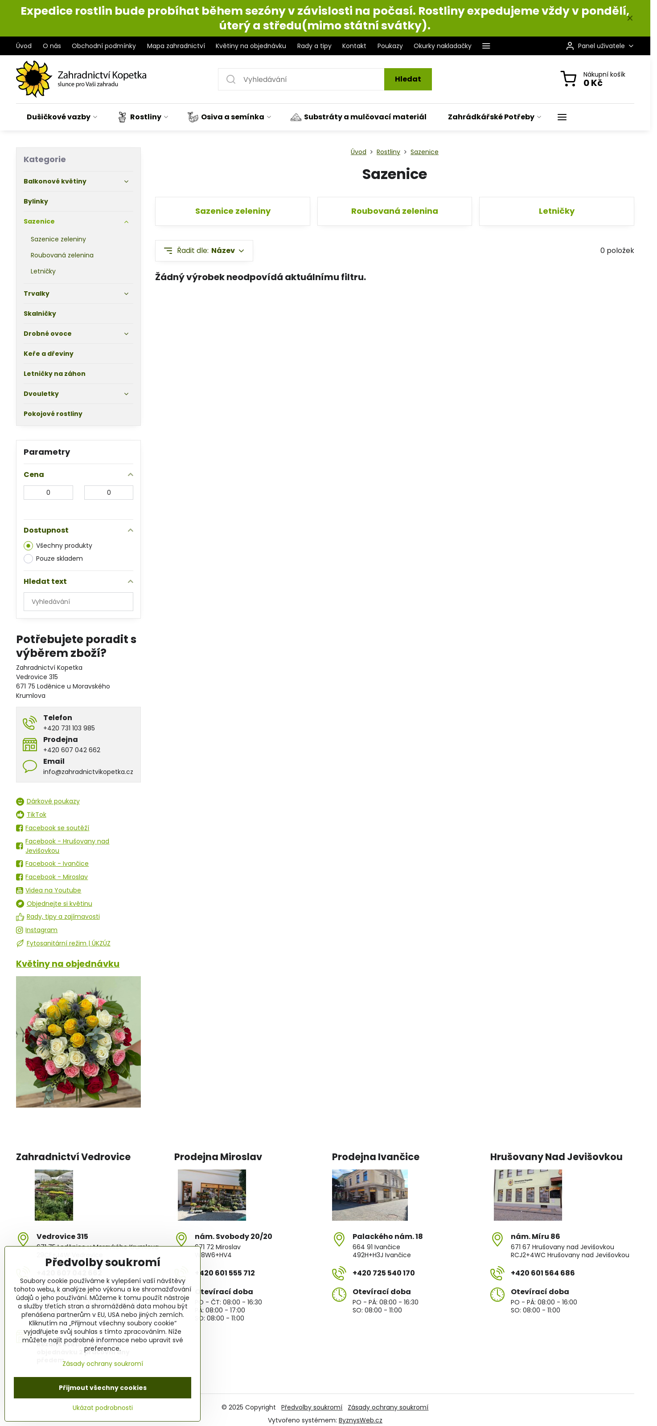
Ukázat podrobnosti (103, 1408)
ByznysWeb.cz (360, 1420)
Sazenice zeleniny (233, 210)
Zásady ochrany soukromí (388, 1407)
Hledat (408, 79)
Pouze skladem (53, 558)
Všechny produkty (58, 545)
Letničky (557, 210)
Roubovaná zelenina (394, 210)
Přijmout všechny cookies (103, 1387)
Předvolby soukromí (311, 1407)
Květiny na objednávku (67, 964)
